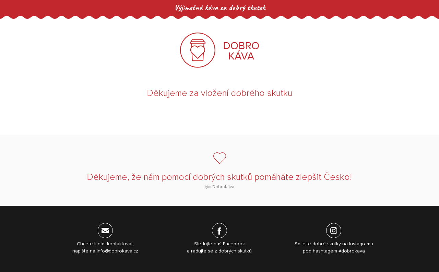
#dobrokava (352, 251)
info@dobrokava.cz (117, 251)
